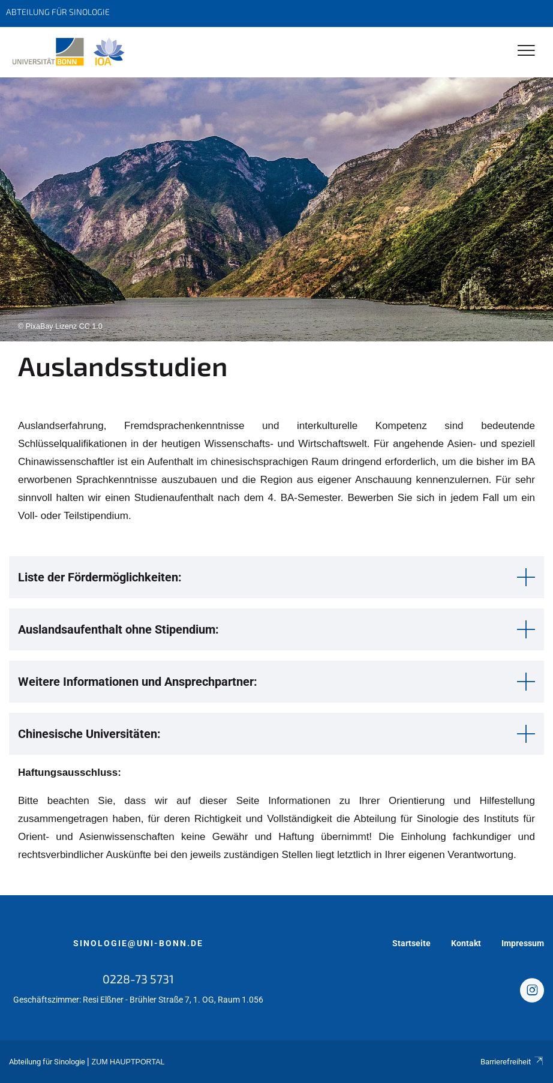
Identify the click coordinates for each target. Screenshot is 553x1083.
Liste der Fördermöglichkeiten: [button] (100, 577)
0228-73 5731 (138, 978)
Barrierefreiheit (512, 1061)
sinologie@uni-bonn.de (138, 943)
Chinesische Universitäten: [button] (89, 734)
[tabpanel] (276, 209)
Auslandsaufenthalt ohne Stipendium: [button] (118, 629)
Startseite (411, 943)
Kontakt (466, 943)
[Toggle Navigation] (526, 51)
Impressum (522, 943)
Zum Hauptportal (128, 1062)
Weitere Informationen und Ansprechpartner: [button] (137, 681)
